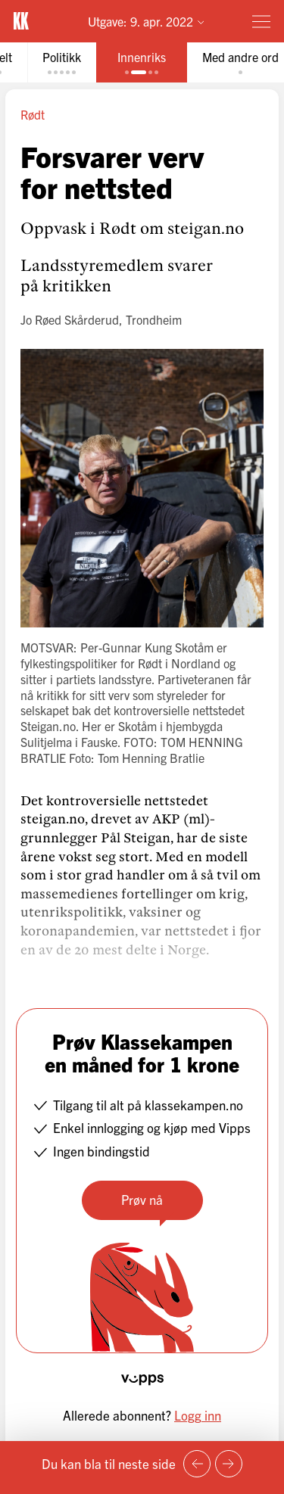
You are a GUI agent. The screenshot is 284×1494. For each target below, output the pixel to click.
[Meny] (261, 21)
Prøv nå (142, 1199)
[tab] (61, 62)
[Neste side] (228, 1463)
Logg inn (197, 1415)
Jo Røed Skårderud (69, 319)
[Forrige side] (197, 1463)
